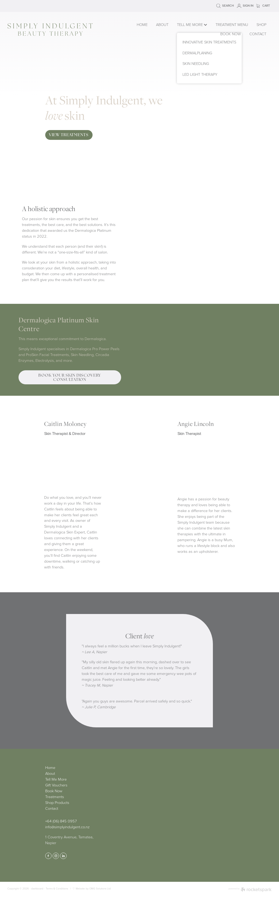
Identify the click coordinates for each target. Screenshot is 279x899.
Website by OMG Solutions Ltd (93, 888)
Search (225, 5)
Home (50, 767)
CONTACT (257, 33)
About (50, 773)
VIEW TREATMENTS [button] (69, 134)
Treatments (54, 796)
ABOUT (162, 24)
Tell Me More (56, 779)
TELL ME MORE (192, 24)
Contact (51, 808)
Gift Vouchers (56, 784)
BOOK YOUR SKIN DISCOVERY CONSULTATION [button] (69, 377)
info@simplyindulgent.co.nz (67, 826)
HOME (142, 24)
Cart (263, 5)
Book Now (53, 790)
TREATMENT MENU (232, 24)
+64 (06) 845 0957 (61, 821)
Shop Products (57, 802)
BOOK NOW (230, 33)
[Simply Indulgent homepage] (60, 29)
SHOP (261, 24)
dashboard (37, 888)
